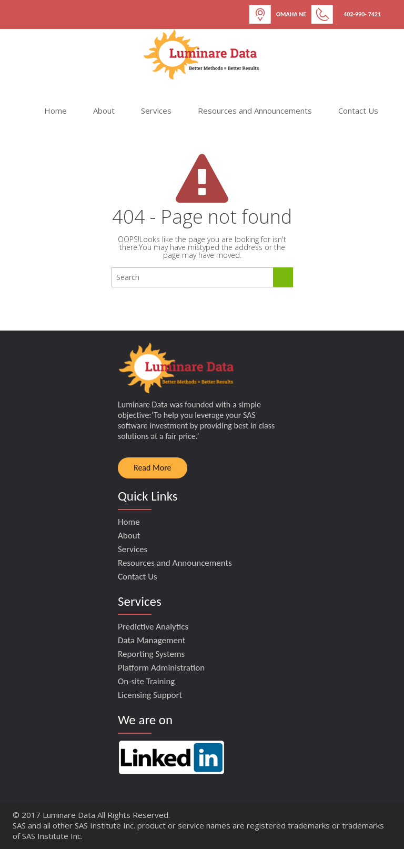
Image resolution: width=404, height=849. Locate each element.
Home (55, 110)
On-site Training (146, 681)
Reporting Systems (151, 654)
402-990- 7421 (362, 14)
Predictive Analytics (153, 626)
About (104, 110)
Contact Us (358, 110)
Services (156, 110)
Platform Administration (161, 667)
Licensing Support (150, 695)
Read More (152, 468)
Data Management (152, 640)
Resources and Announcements (255, 110)
